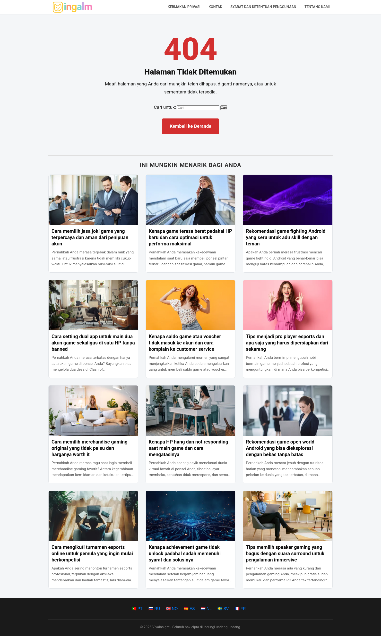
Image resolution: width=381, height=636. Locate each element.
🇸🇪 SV (223, 609)
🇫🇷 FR (240, 609)
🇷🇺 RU (154, 609)
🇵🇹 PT (137, 609)
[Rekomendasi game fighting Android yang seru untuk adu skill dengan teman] (287, 200)
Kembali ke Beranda (190, 126)
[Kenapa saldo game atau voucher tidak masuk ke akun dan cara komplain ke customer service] (190, 305)
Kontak (215, 7)
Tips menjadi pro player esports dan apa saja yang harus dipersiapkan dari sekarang (287, 343)
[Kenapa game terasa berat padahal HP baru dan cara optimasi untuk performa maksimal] (190, 200)
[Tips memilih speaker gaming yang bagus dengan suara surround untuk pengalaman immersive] (287, 516)
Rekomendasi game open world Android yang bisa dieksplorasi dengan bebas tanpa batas (280, 448)
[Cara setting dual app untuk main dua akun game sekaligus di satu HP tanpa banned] (93, 305)
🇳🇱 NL (206, 609)
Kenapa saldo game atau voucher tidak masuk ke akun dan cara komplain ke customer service (185, 343)
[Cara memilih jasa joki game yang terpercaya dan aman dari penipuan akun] (93, 200)
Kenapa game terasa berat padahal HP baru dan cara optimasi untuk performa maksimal (190, 237)
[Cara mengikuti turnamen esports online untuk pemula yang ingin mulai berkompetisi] (93, 516)
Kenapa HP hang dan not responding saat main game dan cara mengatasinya (188, 448)
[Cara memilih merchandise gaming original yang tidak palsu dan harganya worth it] (93, 410)
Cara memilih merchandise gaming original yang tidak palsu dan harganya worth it (90, 448)
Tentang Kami (317, 7)
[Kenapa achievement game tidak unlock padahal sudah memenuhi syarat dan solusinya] (190, 516)
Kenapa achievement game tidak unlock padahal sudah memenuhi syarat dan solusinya (185, 553)
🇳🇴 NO (172, 609)
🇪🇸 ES (189, 609)
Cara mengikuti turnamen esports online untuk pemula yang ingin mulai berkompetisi (92, 553)
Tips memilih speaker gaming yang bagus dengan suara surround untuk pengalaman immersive (285, 553)
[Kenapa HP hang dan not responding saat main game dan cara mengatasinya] (190, 410)
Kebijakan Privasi (184, 7)
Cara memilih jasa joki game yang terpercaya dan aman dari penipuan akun (90, 237)
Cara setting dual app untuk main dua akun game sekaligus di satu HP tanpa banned (93, 343)
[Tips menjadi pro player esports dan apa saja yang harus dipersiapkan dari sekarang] (287, 305)
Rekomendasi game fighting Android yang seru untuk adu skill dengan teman (286, 237)
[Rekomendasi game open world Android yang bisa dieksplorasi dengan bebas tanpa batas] (287, 410)
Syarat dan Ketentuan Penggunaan (263, 7)
